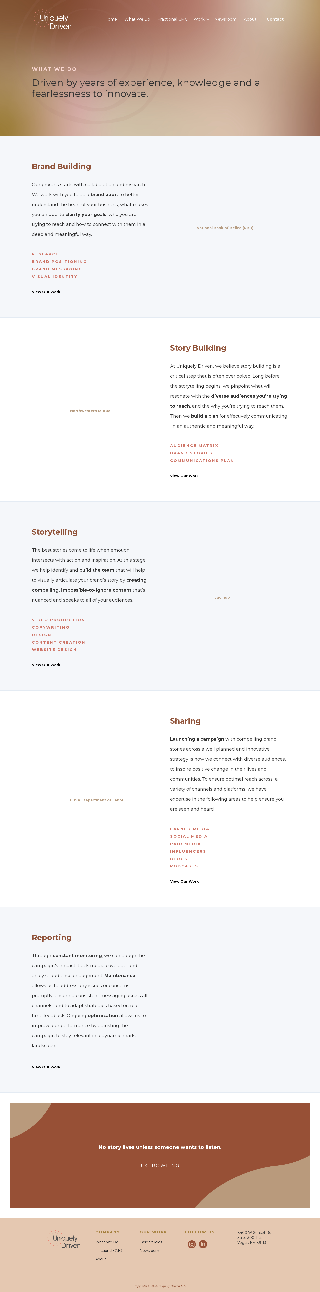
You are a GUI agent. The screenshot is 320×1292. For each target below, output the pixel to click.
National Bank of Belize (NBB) (225, 228)
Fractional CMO (173, 19)
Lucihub (222, 597)
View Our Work (46, 292)
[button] (204, 19)
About (250, 19)
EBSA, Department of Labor (97, 800)
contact (275, 19)
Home (111, 19)
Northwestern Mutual (91, 411)
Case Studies (151, 1242)
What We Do (137, 19)
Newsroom (225, 19)
